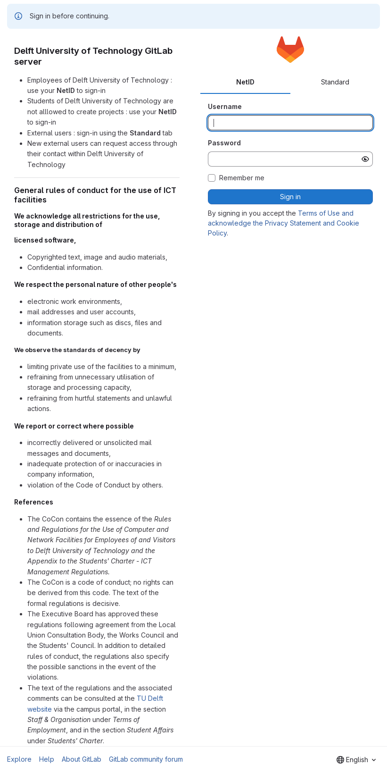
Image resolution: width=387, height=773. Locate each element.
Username (225, 106)
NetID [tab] (245, 82)
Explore (19, 759)
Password (224, 143)
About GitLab (81, 759)
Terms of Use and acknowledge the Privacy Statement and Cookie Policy (283, 223)
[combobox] (356, 759)
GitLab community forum (146, 759)
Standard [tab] (335, 82)
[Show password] (365, 159)
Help (46, 759)
